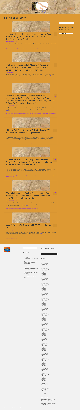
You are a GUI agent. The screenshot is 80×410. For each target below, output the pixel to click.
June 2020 (44, 348)
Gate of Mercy (23, 113)
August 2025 (44, 270)
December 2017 (45, 384)
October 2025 (45, 268)
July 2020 (44, 347)
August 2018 (44, 375)
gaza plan (7, 48)
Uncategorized (12, 41)
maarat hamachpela (16, 208)
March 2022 (44, 322)
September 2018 (45, 374)
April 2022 (44, 320)
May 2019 (44, 364)
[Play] (42, 254)
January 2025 (45, 279)
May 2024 (44, 289)
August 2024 (44, 285)
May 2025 (44, 274)
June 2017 (44, 392)
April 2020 (44, 350)
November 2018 (45, 372)
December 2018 (45, 370)
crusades (19, 113)
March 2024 (44, 292)
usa (12, 238)
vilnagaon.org (43, 11)
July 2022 (44, 317)
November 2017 (45, 385)
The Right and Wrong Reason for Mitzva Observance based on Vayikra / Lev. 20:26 (31, 256)
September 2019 (45, 359)
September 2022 (45, 314)
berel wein (12, 113)
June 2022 (44, 318)
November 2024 (45, 282)
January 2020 (45, 354)
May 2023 (44, 304)
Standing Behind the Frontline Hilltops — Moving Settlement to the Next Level (31, 266)
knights (28, 113)
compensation (16, 113)
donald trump (25, 175)
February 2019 (45, 368)
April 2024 (44, 290)
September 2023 (45, 299)
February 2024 (45, 293)
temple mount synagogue (52, 113)
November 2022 (45, 312)
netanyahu (21, 48)
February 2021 (45, 338)
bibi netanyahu (16, 175)
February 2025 (45, 278)
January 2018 (45, 383)
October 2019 (45, 358)
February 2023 (45, 308)
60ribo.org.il (43, 12)
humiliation (15, 48)
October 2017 (45, 387)
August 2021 (44, 330)
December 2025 (45, 265)
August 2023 (44, 300)
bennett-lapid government (9, 175)
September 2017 (45, 388)
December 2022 (45, 310)
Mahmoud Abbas (43, 175)
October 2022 (45, 313)
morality (19, 48)
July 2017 (44, 390)
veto (32, 208)
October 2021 (45, 328)
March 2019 (44, 367)
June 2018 (44, 378)
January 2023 (45, 309)
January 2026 (45, 264)
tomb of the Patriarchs (28, 208)
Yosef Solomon (15, 238)
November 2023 (45, 297)
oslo (46, 175)
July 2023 (44, 302)
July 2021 (44, 332)
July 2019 (44, 362)
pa (33, 113)
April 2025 (44, 275)
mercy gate (31, 113)
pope (40, 113)
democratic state (20, 175)
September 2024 (45, 284)
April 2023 (44, 305)
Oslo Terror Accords (50, 175)
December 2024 (45, 280)
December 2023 (45, 295)
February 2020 (45, 353)
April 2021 (44, 335)
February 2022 (45, 323)
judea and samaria (38, 175)
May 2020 (44, 349)
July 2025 (44, 272)
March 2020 (44, 352)
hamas (10, 48)
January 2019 (45, 369)
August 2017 (44, 389)
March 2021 (44, 337)
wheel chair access (35, 208)
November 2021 (45, 327)
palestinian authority (26, 48)
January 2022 (45, 324)
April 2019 (44, 365)
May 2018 (44, 379)
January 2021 (45, 339)
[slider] (55, 254)
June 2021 (44, 333)
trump (38, 48)
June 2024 (44, 288)
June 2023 (44, 303)
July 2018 (44, 377)
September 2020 (45, 344)
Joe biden (33, 175)
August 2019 (44, 360)
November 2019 (45, 357)
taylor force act (9, 238)
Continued (50, 44)
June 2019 (44, 363)
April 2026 (44, 260)
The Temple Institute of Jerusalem (48, 399)
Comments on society (13, 135)
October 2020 (45, 343)
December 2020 (45, 340)
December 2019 (45, 355)
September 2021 (45, 329)
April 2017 (44, 393)
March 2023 (44, 307)
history (26, 113)
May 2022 (44, 319)
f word (31, 175)
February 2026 (45, 263)
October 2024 (45, 283)
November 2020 (45, 342)
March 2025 (44, 277)
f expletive (28, 175)
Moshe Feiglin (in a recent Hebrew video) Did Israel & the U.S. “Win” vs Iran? (31, 276)
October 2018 (45, 373)
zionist (13, 176)
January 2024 (45, 294)
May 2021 (44, 334)
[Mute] (52, 254)
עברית (5, 253)
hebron (12, 208)
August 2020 (44, 345)
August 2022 (44, 315)
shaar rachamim (46, 113)
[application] (49, 254)
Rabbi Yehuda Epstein (34, 48)
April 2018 (44, 380)
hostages (12, 48)
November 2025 (45, 267)
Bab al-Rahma (8, 113)
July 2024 (44, 287)
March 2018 (44, 382)
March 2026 (44, 262)
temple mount (10, 176)
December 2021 (45, 325)
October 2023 (45, 298)
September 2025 (45, 269)
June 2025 (44, 273)
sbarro (43, 113)
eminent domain (8, 208)
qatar (30, 48)
